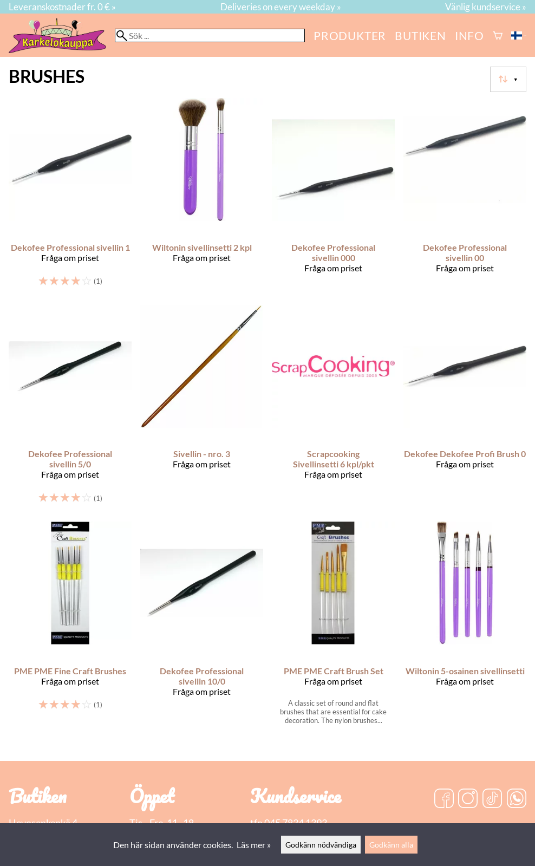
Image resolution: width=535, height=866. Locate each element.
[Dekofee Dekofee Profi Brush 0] (464, 409)
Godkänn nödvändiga (320, 844)
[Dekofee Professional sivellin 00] (464, 197)
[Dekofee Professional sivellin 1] (70, 197)
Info (469, 35)
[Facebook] (444, 799)
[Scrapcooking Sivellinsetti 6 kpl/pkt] (333, 409)
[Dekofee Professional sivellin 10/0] (201, 627)
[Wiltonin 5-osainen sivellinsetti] (464, 627)
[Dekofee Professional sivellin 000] (333, 197)
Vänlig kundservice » (485, 6)
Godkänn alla (391, 844)
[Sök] (210, 35)
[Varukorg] (498, 35)
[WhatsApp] (516, 799)
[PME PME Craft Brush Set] (333, 627)
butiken (420, 35)
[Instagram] (468, 799)
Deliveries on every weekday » (280, 6)
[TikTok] (492, 799)
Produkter (350, 35)
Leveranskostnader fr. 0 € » (62, 6)
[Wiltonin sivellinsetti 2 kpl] (201, 197)
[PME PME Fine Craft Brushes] (70, 627)
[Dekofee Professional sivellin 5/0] (70, 409)
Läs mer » (254, 844)
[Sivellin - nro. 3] (201, 409)
